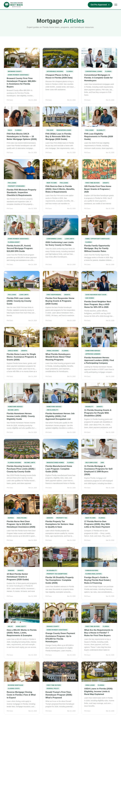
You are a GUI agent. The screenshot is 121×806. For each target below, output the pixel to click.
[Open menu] (115, 4)
